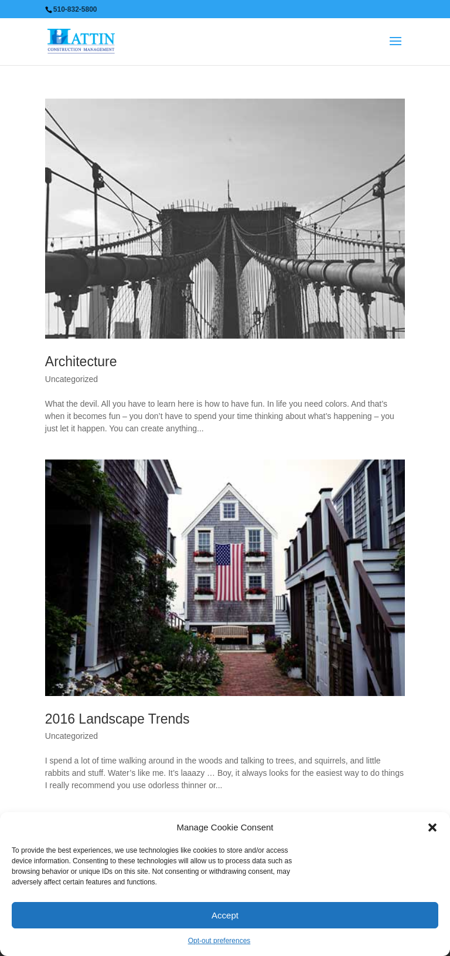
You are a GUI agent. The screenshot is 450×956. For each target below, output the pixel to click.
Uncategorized (71, 379)
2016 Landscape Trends (117, 719)
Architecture (81, 361)
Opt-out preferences (219, 941)
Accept (225, 915)
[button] (432, 827)
